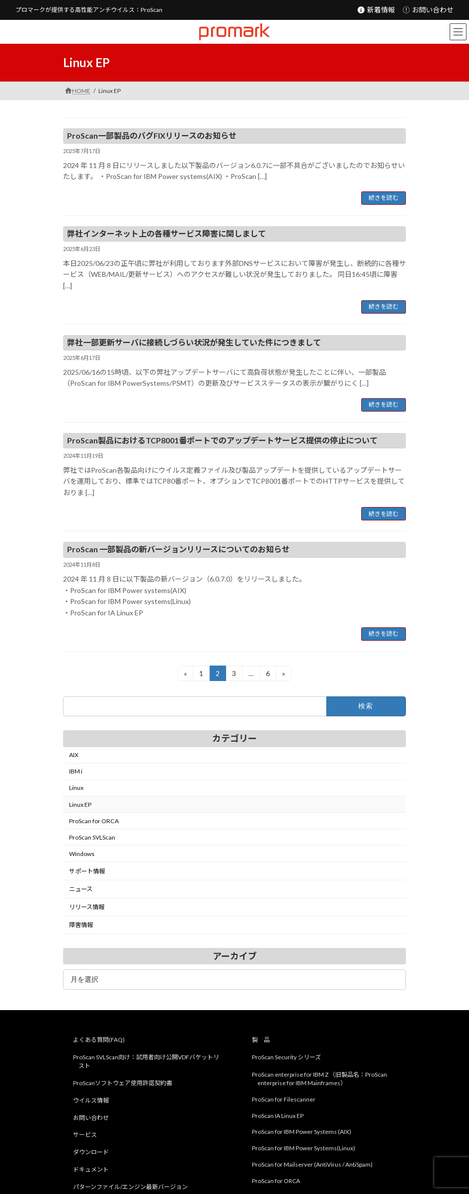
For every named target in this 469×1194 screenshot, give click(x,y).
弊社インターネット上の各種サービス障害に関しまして (166, 233)
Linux (76, 787)
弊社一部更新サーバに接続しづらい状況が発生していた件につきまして (194, 342)
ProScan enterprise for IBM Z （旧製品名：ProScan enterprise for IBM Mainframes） (319, 1079)
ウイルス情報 (91, 1100)
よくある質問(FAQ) (99, 1040)
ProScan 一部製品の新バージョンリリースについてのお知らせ (178, 549)
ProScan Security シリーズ (286, 1057)
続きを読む (383, 197)
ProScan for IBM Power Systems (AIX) (301, 1132)
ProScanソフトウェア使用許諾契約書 (122, 1083)
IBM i (75, 771)
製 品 (261, 1040)
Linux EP (80, 804)
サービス (85, 1135)
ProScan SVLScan (92, 837)
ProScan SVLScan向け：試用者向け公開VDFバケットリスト (146, 1062)
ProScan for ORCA (94, 821)
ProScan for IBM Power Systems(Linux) (303, 1148)
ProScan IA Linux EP (278, 1115)
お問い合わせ (428, 9)
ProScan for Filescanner (283, 1099)
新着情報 (376, 9)
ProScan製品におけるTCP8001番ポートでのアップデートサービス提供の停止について (222, 440)
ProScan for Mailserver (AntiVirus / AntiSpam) (312, 1164)
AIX (73, 755)
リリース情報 (86, 907)
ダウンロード (91, 1152)
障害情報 (81, 925)
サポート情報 (87, 871)
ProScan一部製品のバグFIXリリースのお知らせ (151, 135)
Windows (81, 853)
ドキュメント (91, 1169)
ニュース (80, 889)
